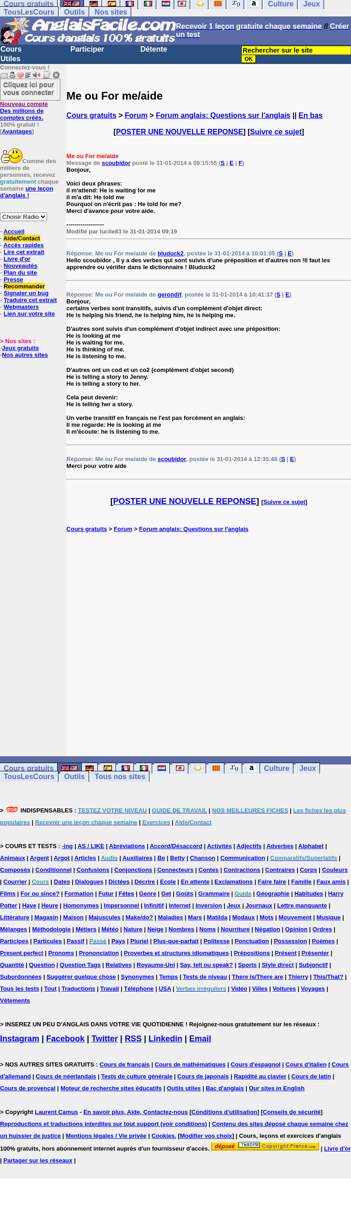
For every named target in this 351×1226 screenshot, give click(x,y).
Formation (79, 893)
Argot (62, 857)
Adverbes (279, 846)
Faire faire (272, 881)
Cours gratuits (91, 115)
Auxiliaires (137, 857)
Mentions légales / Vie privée (106, 1135)
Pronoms (61, 953)
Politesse (216, 941)
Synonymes (137, 976)
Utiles (10, 59)
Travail (109, 988)
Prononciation (99, 953)
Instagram (19, 1038)
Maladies (170, 917)
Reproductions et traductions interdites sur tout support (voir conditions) (103, 1123)
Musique (329, 917)
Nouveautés (20, 265)
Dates (62, 881)
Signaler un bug (26, 293)
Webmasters (21, 306)
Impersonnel (121, 905)
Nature (132, 929)
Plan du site (20, 272)
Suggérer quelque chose (81, 976)
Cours (10, 49)
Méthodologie (51, 929)
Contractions (241, 869)
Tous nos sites (120, 776)
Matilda (217, 917)
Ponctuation (251, 941)
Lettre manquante (302, 905)
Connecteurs (175, 869)
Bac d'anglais (225, 1088)
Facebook (65, 1038)
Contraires (280, 869)
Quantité (12, 964)
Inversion (209, 905)
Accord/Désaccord (176, 846)
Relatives (119, 964)
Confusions (93, 869)
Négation (267, 929)
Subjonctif (313, 964)
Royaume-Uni (156, 964)
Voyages (313, 988)
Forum (136, 115)
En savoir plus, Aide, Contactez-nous (135, 1112)
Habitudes (308, 893)
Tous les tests (19, 988)
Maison (73, 917)
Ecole (168, 881)
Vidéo (239, 988)
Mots (266, 917)
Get (166, 893)
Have (29, 905)
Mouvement (294, 917)
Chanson (202, 857)
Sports (247, 964)
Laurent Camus (56, 1112)
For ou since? (40, 893)
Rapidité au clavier (260, 1076)
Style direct (278, 964)
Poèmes (323, 941)
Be (161, 857)
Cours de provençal (27, 1088)
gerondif (169, 294)
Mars (195, 917)
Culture (276, 768)
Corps (308, 869)
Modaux (243, 917)
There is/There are (257, 976)
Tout (50, 988)
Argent (39, 857)
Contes (208, 869)
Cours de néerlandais (66, 1076)
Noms (207, 929)
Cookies (163, 1135)
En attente (195, 881)
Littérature (14, 917)
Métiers (86, 929)
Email (200, 1038)
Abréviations (127, 846)
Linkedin (165, 1038)
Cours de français (125, 1064)
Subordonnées (21, 976)
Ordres (322, 929)
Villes (260, 988)
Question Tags (80, 964)
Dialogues (89, 881)
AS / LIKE (91, 846)
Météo (110, 929)
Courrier (15, 881)
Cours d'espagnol (256, 1064)
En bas (310, 115)
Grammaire (214, 893)
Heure (49, 905)
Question (42, 964)
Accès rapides (23, 245)
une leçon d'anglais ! (26, 192)
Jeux (307, 768)
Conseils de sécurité (291, 1112)
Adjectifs (249, 846)
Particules (47, 941)
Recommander (24, 286)
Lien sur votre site (29, 313)
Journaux (258, 905)
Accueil (13, 231)
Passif (75, 941)
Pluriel (139, 941)
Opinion (296, 929)
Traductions (79, 988)
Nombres (181, 929)
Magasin (46, 917)
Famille (301, 881)
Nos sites (111, 12)
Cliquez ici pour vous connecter (28, 88)
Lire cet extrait (24, 252)
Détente (153, 49)
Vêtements (15, 1000)
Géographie (272, 893)
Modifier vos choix (206, 1135)
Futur (105, 893)
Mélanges (13, 929)
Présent (286, 953)
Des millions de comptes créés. (24, 111)
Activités (219, 846)
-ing (67, 846)
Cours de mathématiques (189, 1064)
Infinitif (154, 905)
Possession (290, 941)
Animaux (12, 857)
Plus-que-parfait (176, 941)
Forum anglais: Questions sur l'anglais (223, 115)
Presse (13, 279)
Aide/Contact (21, 238)
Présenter (315, 953)
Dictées (118, 881)
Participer (87, 49)
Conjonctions (133, 869)
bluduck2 (171, 253)
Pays (118, 941)
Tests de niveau (205, 976)
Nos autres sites (25, 354)
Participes (14, 941)
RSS (133, 1038)
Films (8, 893)
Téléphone (139, 988)
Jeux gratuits (20, 348)
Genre (147, 893)
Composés (15, 869)
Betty (177, 857)
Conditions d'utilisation (224, 1112)
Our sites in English (276, 1088)
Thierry (298, 976)
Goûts (184, 893)
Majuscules (105, 917)
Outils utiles (184, 1088)
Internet (180, 905)
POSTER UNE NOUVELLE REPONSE (179, 132)
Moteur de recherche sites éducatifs (111, 1088)
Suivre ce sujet (276, 132)
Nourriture (235, 929)
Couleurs (335, 869)
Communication (242, 857)
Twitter (104, 1038)
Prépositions (252, 953)
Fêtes (126, 893)
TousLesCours (29, 12)
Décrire (144, 881)
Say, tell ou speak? (206, 964)
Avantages (17, 131)
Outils (74, 12)
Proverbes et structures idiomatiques (176, 953)
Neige (155, 929)
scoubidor (116, 162)
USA (165, 988)
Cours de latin (311, 1076)
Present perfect (21, 953)
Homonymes (81, 905)
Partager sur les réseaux (37, 1160)
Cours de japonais (203, 1076)
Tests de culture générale (136, 1076)
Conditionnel (53, 869)
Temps (168, 976)
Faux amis (331, 881)
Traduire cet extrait (30, 300)
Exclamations (233, 881)
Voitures (284, 988)
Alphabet (311, 846)
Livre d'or (17, 258)
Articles (85, 857)
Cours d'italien (306, 1064)
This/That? (328, 976)
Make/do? (139, 917)
